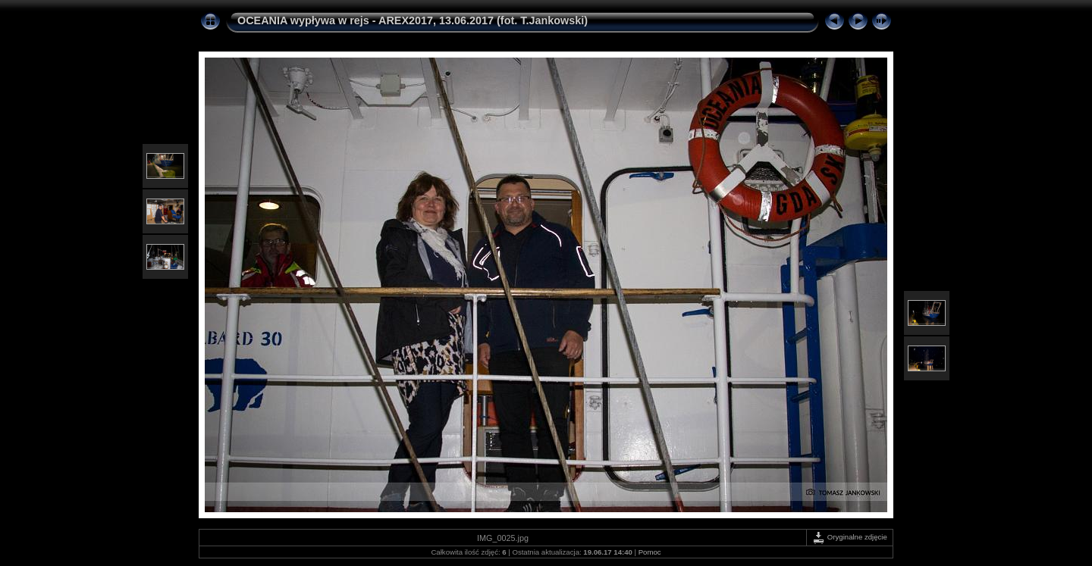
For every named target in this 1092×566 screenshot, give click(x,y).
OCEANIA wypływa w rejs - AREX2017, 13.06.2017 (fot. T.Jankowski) (412, 20)
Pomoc (650, 552)
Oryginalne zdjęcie (849, 537)
